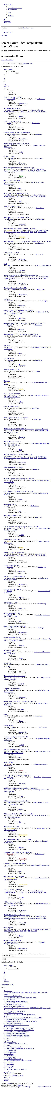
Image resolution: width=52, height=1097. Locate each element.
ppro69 (9, 802)
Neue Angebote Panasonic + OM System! (16, 417)
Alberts (9, 652)
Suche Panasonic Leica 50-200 (13, 97)
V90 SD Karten (8, 725)
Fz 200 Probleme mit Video (12, 613)
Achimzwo (10, 219)
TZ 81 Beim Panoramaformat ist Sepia (15, 863)
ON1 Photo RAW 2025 (10, 602)
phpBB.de (20, 1085)
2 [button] (4, 76)
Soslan (9, 790)
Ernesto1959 (10, 903)
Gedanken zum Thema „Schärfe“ (13, 539)
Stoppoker (10, 265)
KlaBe (8, 110)
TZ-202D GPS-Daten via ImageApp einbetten (17, 775)
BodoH (9, 541)
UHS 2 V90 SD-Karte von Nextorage (15, 626)
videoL (9, 382)
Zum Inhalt (4, 35)
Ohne (8, 493)
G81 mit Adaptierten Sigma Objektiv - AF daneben (18, 814)
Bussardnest (10, 276)
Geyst (8, 716)
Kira (8, 347)
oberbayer (9, 230)
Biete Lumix (38, 134)
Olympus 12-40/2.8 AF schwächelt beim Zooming (18, 310)
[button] (8, 69)
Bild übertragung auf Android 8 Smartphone (16, 143)
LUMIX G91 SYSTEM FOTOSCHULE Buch (17, 839)
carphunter (10, 690)
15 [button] (5, 84)
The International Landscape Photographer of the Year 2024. (21, 526)
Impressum (41, 1087)
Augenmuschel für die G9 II (12, 688)
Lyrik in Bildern (8, 762)
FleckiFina (10, 312)
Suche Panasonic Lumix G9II (12, 121)
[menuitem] (15, 8)
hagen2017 (10, 430)
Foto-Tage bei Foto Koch (11, 826)
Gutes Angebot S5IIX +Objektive (13, 467)
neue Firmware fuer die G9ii (12, 637)
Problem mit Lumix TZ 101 (12, 650)
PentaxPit (9, 254)
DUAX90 (9, 591)
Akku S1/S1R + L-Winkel (11, 252)
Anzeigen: (10, 954)
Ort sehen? (7, 345)
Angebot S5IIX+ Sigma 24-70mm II (14, 552)
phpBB (10, 1083)
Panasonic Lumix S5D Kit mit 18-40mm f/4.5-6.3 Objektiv (21, 334)
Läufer (9, 929)
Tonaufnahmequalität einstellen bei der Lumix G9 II (19, 491)
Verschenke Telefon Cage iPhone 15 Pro (15, 288)
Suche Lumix (41, 99)
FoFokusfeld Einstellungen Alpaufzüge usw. (16, 915)
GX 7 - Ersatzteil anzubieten (12, 393)
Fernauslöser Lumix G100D (12, 180)
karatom (9, 639)
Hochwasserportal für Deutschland (14, 876)
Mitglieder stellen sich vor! (43, 265)
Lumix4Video (11, 134)
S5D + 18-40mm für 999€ (11, 565)
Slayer (8, 169)
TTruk (8, 395)
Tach (5, 264)
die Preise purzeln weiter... (11, 406)
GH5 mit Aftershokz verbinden (13, 902)
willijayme (10, 777)
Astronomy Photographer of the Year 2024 (16, 737)
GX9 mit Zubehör (9, 156)
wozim (9, 764)
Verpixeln (7, 381)
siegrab (9, 145)
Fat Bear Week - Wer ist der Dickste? (14, 676)
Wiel (8, 751)
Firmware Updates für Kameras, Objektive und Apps (19, 167)
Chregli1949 (10, 916)
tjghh (8, 195)
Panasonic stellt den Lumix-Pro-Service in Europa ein (19, 228)
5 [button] (4, 81)
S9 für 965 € (7, 299)
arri (8, 506)
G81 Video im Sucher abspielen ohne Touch (16, 801)
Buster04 (9, 325)
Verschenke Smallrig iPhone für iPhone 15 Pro (17, 132)
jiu (7, 815)
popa (8, 865)
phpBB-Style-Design (24, 1087)
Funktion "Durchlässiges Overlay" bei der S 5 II (18, 454)
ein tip (6, 714)
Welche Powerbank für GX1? (12, 442)
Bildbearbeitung (41, 603)
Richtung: (9, 955)
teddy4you (10, 603)
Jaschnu (9, 891)
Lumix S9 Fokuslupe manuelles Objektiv (16, 193)
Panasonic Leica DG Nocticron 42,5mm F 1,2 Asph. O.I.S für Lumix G (24, 323)
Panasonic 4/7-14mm (10, 504)
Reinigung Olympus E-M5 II (12, 940)
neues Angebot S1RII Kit (11, 369)
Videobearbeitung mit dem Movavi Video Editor (18, 852)
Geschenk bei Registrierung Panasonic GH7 (16, 749)
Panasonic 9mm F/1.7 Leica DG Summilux (16, 217)
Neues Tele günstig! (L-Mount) (13, 206)
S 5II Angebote (8, 927)
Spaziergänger (11, 828)
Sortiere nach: (32, 954)
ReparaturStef (11, 942)
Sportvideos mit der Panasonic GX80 (14, 589)
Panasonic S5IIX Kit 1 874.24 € (13, 515)
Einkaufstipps (40, 208)
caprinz (9, 123)
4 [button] (4, 79)
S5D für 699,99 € (9, 358)
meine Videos (8, 663)
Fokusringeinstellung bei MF (12, 108)
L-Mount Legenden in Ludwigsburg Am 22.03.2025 (19, 478)
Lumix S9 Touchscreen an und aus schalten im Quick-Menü (21, 275)
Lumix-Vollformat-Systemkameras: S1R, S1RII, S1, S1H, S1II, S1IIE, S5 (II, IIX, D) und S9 (25, 110)
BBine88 (9, 841)
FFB (8, 443)
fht (7, 182)
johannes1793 (11, 99)
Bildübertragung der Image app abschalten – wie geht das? (21, 788)
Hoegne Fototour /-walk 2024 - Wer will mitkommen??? (20, 701)
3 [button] (4, 78)
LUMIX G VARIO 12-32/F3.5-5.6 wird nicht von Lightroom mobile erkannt (26, 429)
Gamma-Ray (10, 854)
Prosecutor (10, 158)
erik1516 (9, 615)
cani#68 (9, 528)
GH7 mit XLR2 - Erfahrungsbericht (14, 576)
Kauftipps (41, 628)
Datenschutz (47, 1087)
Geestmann (10, 456)
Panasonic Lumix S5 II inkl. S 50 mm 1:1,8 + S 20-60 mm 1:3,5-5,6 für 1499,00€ (27, 241)
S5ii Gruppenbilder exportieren (13, 889)
